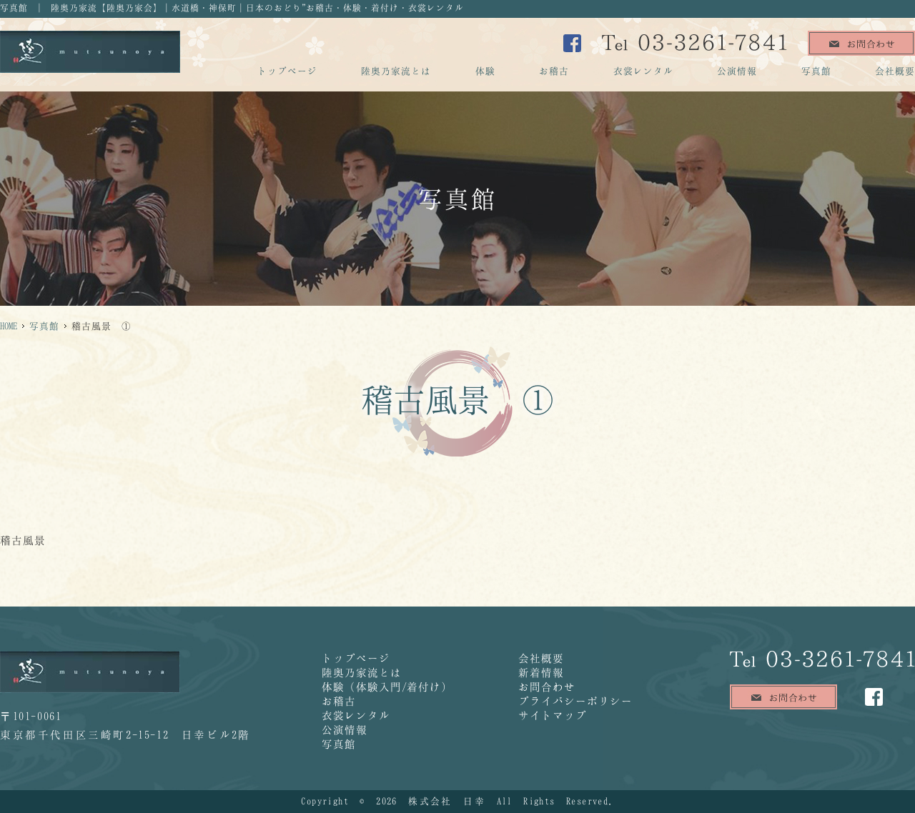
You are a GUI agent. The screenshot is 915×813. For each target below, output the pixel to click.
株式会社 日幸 (446, 801)
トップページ (287, 71)
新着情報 (541, 672)
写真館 (816, 71)
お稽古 (554, 71)
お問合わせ (546, 686)
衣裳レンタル (643, 71)
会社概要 (895, 71)
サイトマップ (552, 715)
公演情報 (737, 71)
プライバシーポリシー (575, 701)
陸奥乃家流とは (396, 71)
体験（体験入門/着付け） (387, 686)
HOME (8, 326)
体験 (485, 71)
